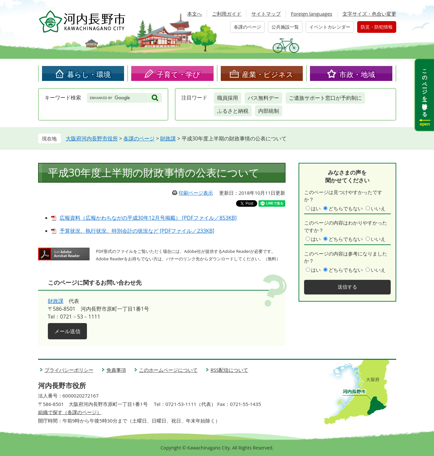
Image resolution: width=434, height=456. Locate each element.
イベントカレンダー (329, 27)
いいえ (378, 208)
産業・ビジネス (267, 74)
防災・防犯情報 (377, 27)
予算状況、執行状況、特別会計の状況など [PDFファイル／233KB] (137, 230)
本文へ (194, 13)
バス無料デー (263, 97)
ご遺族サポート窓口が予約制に (325, 97)
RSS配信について (229, 370)
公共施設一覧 (285, 27)
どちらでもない (346, 208)
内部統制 (268, 110)
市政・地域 (357, 74)
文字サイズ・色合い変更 (369, 13)
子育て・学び (178, 74)
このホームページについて (168, 370)
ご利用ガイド (226, 13)
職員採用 (227, 97)
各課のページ (247, 27)
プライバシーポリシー (69, 370)
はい (316, 208)
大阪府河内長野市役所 (92, 138)
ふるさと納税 (232, 110)
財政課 (168, 138)
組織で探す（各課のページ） (70, 412)
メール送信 (67, 331)
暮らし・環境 (89, 74)
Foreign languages (311, 13)
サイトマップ (266, 13)
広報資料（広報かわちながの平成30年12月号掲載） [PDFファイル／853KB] (148, 217)
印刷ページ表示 (196, 192)
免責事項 (116, 370)
